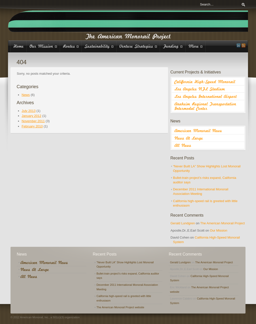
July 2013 (29, 111)
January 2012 (32, 116)
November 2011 (33, 121)
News (26, 95)
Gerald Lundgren (182, 223)
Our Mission (218, 230)
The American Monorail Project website (120, 307)
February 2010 (32, 126)
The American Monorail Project (222, 223)
